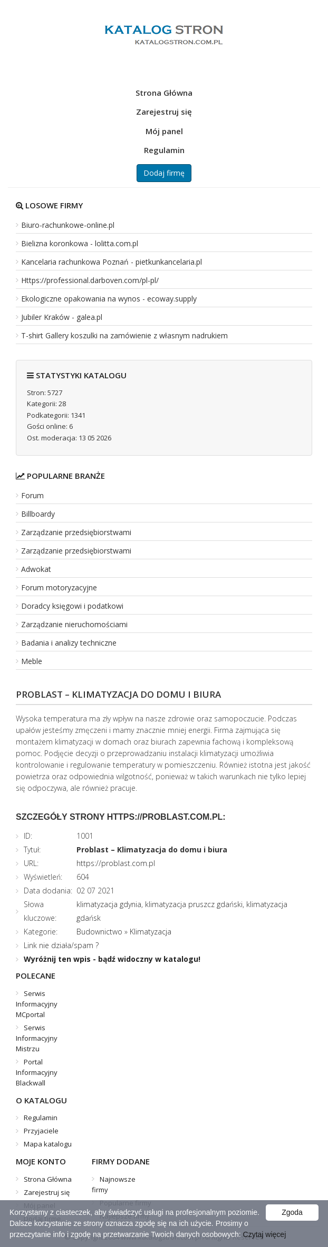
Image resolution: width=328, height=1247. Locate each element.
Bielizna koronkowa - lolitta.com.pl (79, 243)
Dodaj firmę (164, 173)
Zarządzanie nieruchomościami (74, 624)
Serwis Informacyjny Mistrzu (36, 1038)
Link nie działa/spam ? (61, 945)
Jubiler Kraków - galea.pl (61, 317)
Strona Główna (164, 92)
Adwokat (36, 569)
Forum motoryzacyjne (59, 587)
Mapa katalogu (48, 1144)
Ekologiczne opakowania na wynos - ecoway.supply (109, 299)
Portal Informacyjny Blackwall (36, 1072)
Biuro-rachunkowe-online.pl (67, 225)
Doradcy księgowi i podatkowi (72, 606)
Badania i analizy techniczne (69, 643)
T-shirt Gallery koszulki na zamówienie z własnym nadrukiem (124, 335)
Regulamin (164, 150)
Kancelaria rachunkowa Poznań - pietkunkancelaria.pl (111, 262)
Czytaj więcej (264, 1234)
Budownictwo (99, 932)
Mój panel (164, 131)
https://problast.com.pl (115, 863)
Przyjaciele (41, 1130)
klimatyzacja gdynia (108, 904)
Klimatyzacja (150, 932)
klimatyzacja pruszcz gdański (194, 904)
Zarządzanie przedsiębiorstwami (76, 532)
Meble (31, 661)
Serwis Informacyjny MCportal (36, 1004)
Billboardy (38, 514)
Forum (32, 495)
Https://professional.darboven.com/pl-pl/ (90, 280)
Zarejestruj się (164, 111)
